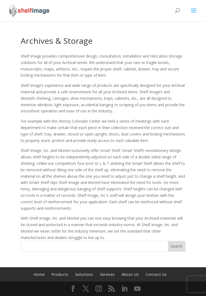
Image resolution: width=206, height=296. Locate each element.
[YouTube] (137, 289)
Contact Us (156, 274)
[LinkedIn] (124, 289)
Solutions (84, 274)
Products (60, 274)
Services (107, 274)
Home (39, 274)
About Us (130, 274)
